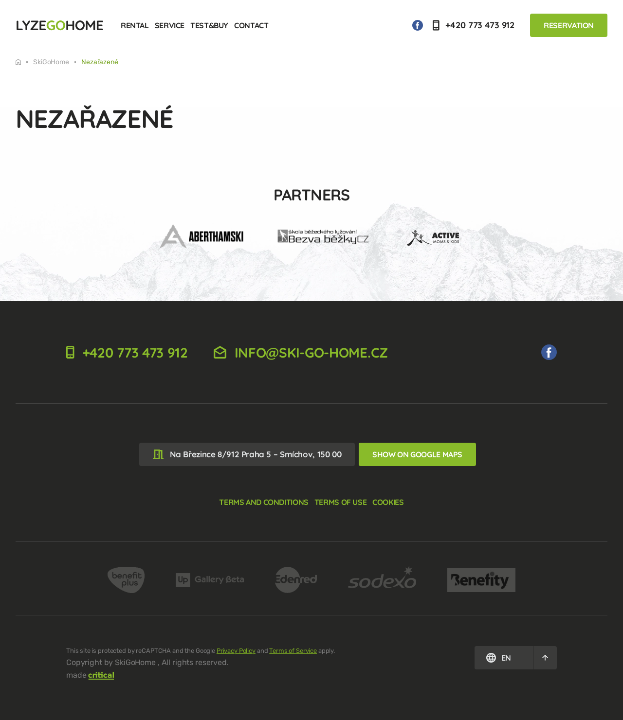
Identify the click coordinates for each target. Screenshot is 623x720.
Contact (251, 25)
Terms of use (340, 502)
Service (169, 25)
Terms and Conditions (263, 502)
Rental (135, 25)
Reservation (569, 25)
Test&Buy (209, 25)
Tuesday (18, 62)
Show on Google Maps (417, 454)
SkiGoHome (51, 62)
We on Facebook (417, 25)
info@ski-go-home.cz (300, 352)
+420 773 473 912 (474, 25)
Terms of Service (293, 650)
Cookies (387, 502)
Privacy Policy (236, 650)
